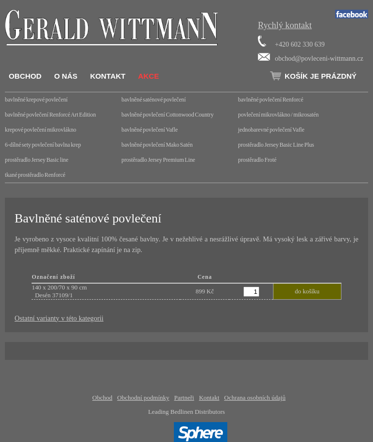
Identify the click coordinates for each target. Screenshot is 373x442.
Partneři (184, 397)
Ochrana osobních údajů (255, 397)
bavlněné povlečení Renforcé (270, 99)
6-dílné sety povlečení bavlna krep (43, 144)
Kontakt (107, 76)
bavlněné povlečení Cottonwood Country (167, 114)
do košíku (307, 291)
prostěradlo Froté (257, 159)
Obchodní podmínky (143, 397)
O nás (65, 76)
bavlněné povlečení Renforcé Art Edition (50, 114)
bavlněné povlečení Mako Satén (157, 144)
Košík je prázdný (320, 76)
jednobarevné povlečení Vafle (271, 129)
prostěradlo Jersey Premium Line (158, 159)
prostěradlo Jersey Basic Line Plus (276, 144)
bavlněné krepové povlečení (36, 99)
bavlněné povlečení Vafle (149, 129)
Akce (148, 76)
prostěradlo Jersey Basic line (36, 159)
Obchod (25, 76)
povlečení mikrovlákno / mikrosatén (278, 114)
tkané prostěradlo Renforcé (35, 174)
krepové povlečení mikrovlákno (40, 129)
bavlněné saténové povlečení (153, 99)
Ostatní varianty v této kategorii (59, 318)
